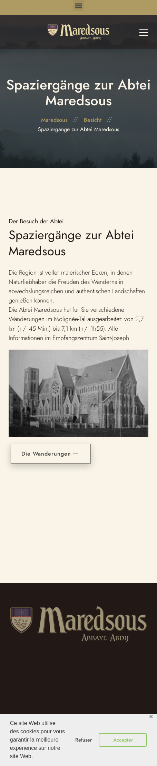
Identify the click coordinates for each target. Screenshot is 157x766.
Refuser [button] (83, 739)
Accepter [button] (123, 739)
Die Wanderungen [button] (52, 453)
